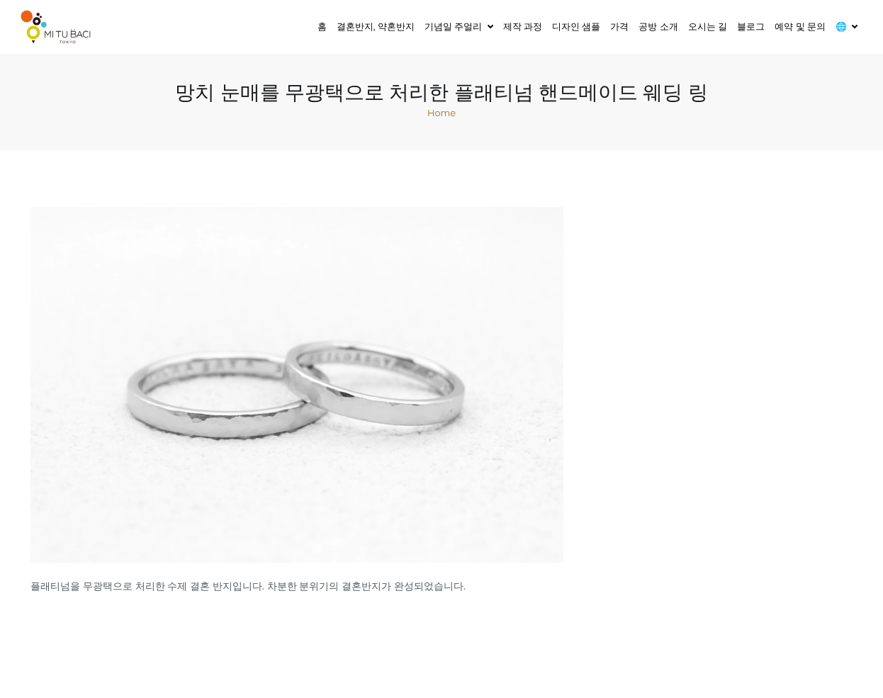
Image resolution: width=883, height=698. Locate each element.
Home (441, 112)
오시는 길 (707, 26)
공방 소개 (658, 26)
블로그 (751, 26)
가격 (619, 26)
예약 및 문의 (800, 26)
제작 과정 (522, 26)
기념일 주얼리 (453, 26)
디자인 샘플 (576, 26)
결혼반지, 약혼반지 (376, 26)
